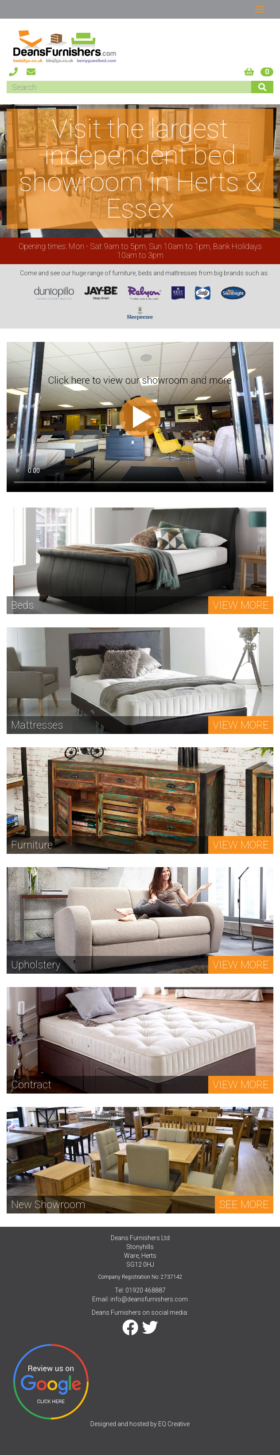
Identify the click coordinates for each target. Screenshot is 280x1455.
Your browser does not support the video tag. (140, 417)
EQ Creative (174, 1423)
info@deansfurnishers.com (149, 1299)
